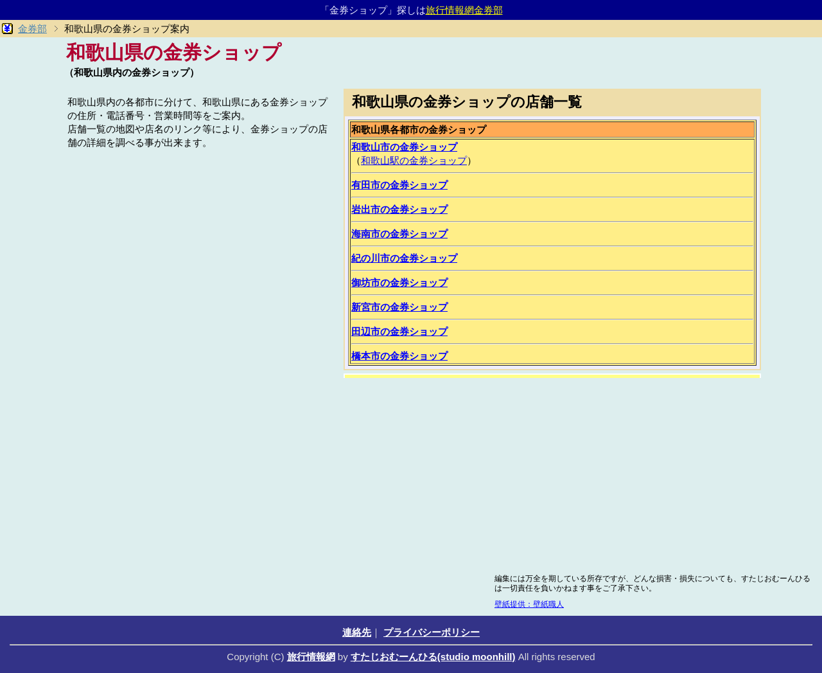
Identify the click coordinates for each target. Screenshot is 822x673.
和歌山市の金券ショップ (404, 146)
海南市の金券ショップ (399, 233)
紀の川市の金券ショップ (404, 258)
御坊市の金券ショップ (399, 282)
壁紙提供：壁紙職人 (529, 604)
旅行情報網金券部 (464, 9)
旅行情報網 (311, 656)
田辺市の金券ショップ (399, 331)
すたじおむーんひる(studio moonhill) (433, 656)
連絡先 (356, 632)
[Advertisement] (199, 242)
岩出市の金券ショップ (399, 209)
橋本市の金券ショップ (399, 355)
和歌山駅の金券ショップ (414, 160)
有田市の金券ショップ (399, 184)
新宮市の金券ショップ (399, 306)
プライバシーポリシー (431, 632)
